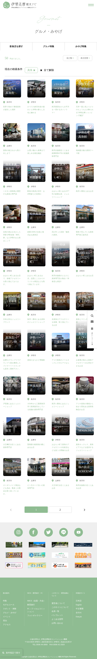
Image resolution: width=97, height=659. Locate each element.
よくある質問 (57, 619)
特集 (5, 601)
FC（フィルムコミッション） (36, 610)
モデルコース (8, 605)
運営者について (58, 603)
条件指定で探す (11, 653)
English (79, 605)
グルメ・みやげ (9, 613)
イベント (7, 617)
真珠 (31, 70)
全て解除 (47, 70)
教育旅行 (31, 605)
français (79, 617)
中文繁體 (79, 609)
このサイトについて (60, 607)
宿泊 (5, 620)
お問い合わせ (57, 623)
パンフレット (57, 615)
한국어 (78, 613)
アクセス (7, 624)
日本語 (78, 601)
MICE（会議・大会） (36, 601)
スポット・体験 (9, 609)
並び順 (69, 58)
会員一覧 (55, 611)
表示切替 (84, 58)
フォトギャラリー (34, 615)
